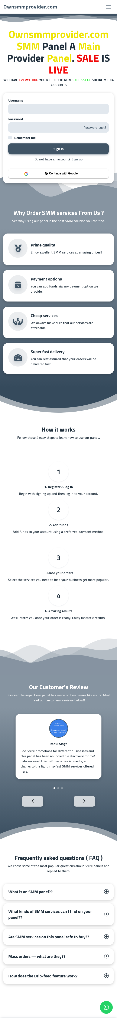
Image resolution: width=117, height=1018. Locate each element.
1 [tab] (54, 788)
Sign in (58, 149)
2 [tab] (58, 788)
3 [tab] (62, 788)
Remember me (25, 138)
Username (15, 100)
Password (15, 119)
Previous (25, 801)
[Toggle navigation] (108, 7)
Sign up (77, 159)
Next (91, 801)
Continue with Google (61, 173)
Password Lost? (95, 127)
